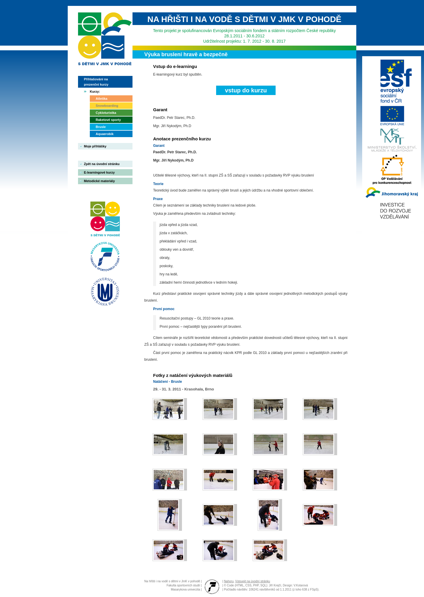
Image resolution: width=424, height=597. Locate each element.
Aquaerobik (105, 134)
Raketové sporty (108, 120)
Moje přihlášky (95, 146)
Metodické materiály (99, 181)
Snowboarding (107, 105)
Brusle (101, 127)
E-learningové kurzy (99, 172)
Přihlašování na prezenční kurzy (96, 81)
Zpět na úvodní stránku (102, 164)
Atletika (101, 98)
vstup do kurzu (246, 90)
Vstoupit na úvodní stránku (252, 581)
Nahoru (228, 581)
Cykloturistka (106, 112)
